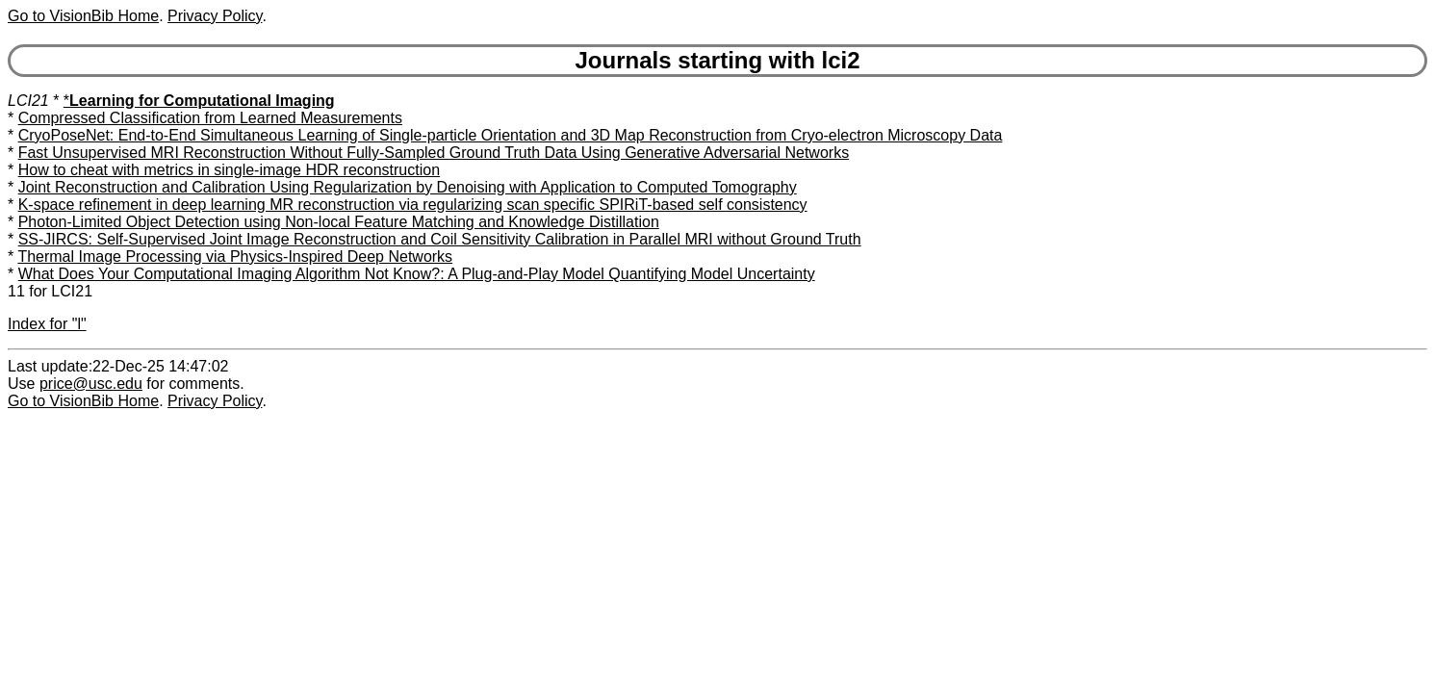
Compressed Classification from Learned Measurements (210, 118)
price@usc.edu (90, 383)
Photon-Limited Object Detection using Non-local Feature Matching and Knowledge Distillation (338, 222)
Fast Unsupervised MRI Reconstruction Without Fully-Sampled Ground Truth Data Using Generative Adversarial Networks (433, 152)
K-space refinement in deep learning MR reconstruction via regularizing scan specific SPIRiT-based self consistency (412, 204)
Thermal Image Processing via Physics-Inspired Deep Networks (234, 256)
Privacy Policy (214, 16)
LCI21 (28, 100)
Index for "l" (47, 324)
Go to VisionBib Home (83, 16)
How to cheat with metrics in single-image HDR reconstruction (229, 170)
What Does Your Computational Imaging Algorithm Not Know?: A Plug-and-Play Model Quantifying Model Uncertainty (416, 274)
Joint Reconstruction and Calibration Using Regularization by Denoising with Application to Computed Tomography (407, 187)
